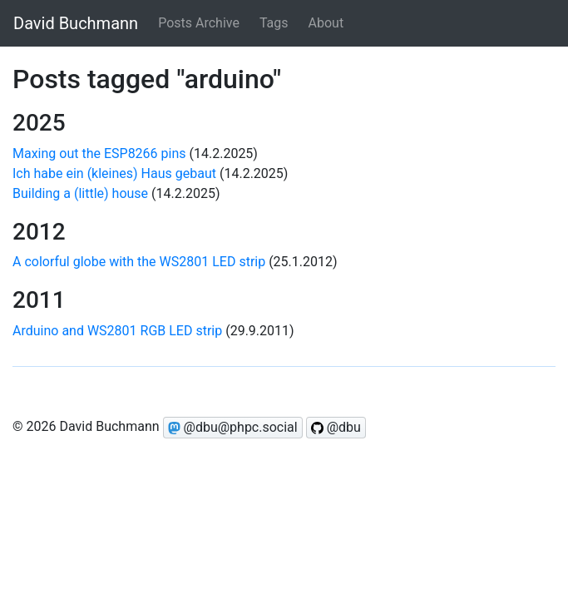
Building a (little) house (80, 193)
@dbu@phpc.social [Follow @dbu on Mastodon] (233, 427)
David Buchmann (75, 23)
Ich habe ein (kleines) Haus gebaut (114, 173)
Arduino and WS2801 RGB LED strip (117, 331)
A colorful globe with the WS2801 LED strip (138, 262)
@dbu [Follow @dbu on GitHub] (336, 427)
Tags (274, 23)
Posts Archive (199, 23)
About (326, 23)
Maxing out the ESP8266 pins (99, 153)
